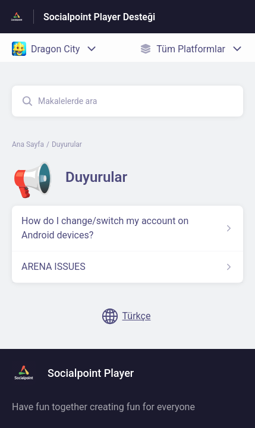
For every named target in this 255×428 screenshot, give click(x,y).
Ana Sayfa (28, 144)
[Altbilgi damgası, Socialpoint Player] (79, 373)
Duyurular (67, 144)
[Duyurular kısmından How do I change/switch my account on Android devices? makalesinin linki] (127, 228)
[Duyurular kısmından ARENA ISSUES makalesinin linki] (127, 267)
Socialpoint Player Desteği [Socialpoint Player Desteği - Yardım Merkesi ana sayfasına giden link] (99, 17)
